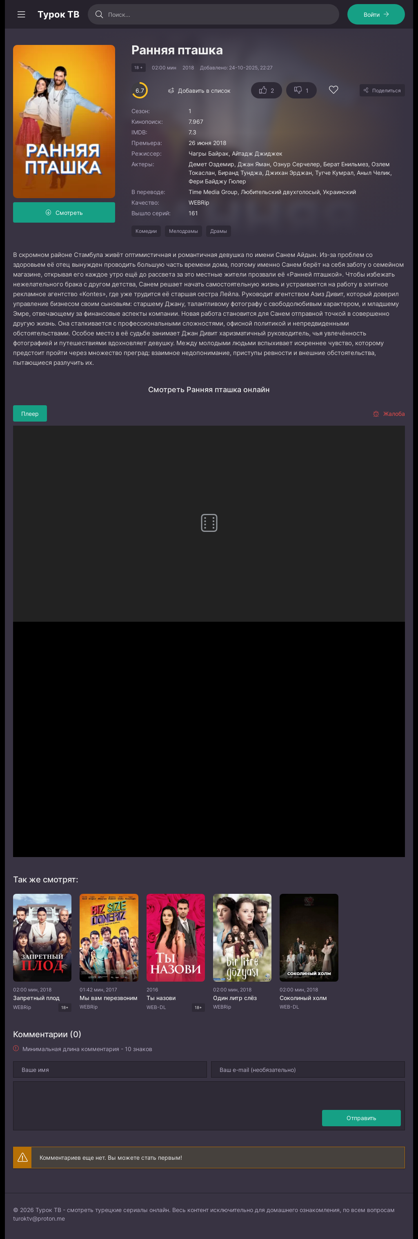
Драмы (218, 231)
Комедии (146, 231)
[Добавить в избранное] (333, 90)
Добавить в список (204, 90)
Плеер (30, 413)
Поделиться (386, 90)
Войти (372, 14)
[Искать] (99, 14)
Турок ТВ (59, 14)
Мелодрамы (183, 231)
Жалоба (389, 413)
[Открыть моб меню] (21, 14)
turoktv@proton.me (39, 1218)
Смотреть (69, 212)
